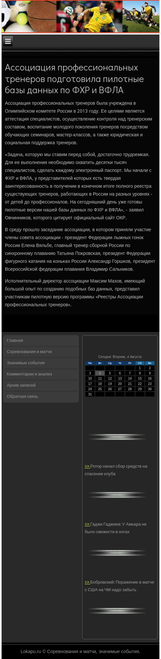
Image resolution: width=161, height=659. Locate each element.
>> (87, 466)
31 (90, 394)
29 (140, 389)
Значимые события (26, 363)
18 (100, 384)
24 (90, 389)
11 (100, 378)
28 (130, 389)
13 (120, 378)
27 (120, 389)
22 (140, 384)
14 (130, 378)
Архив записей (21, 385)
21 (130, 384)
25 (100, 389)
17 (90, 384)
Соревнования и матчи (29, 352)
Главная (15, 340)
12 (110, 378)
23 (150, 384)
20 (120, 384)
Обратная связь (22, 396)
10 (90, 378)
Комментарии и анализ (29, 374)
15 (140, 378)
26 (110, 389)
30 (150, 389)
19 (110, 384)
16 (150, 378)
